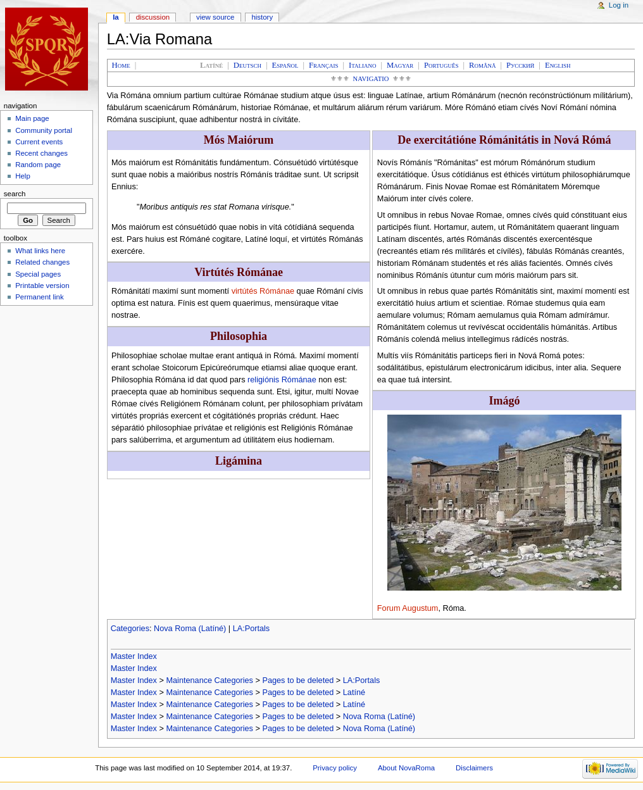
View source (215, 17)
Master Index (134, 656)
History (262, 17)
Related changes (42, 262)
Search (15, 194)
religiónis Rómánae (281, 379)
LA (116, 17)
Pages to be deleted (298, 680)
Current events (39, 142)
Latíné (354, 692)
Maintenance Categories (209, 680)
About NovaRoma (406, 768)
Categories (130, 628)
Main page (32, 118)
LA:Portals (251, 628)
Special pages (38, 274)
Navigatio (371, 78)
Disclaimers (474, 768)
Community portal (43, 130)
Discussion (153, 17)
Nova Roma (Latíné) (190, 628)
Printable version (42, 285)
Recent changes (41, 153)
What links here (40, 250)
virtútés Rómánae (263, 291)
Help (22, 176)
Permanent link (39, 297)
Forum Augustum (408, 608)
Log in (618, 5)
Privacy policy (335, 768)
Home (121, 65)
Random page (38, 164)
